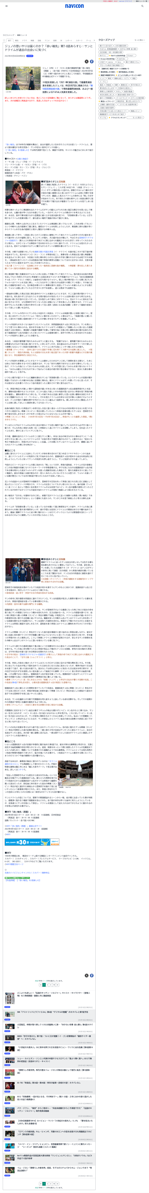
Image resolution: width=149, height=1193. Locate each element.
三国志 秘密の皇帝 (107, 108)
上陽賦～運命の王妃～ (108, 104)
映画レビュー (136, 111)
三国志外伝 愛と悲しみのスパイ (128, 101)
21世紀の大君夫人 (124, 88)
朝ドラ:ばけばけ (106, 46)
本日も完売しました (107, 95)
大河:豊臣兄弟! (121, 46)
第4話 (14, 682)
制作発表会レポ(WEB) (126, 72)
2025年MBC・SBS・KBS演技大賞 (111, 52)
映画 (32, 40)
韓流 (16, 40)
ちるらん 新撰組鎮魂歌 (108, 49)
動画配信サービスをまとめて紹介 (112, 114)
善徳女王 (124, 85)
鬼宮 (101, 85)
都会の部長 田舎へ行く (126, 95)
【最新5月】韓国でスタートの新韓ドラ (115, 69)
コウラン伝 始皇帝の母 (127, 104)
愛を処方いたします (107, 88)
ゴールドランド (121, 98)
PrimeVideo (122, 59)
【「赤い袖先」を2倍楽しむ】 (17, 150)
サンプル (103, 118)
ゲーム (88, 40)
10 (64, 985)
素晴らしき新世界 (106, 91)
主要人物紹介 (22, 159)
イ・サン (103, 82)
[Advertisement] (74, 21)
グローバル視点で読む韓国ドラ (111, 65)
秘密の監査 (128, 91)
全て (9, 40)
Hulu (120, 62)
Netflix (103, 55)
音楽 (55, 40)
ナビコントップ (8, 35)
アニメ (47, 40)
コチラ (20, 770)
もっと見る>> (135, 117)
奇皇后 (108, 85)
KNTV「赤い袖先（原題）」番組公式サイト (24, 826)
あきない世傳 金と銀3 (128, 49)
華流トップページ (107, 101)
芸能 (39, 40)
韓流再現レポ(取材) (108, 72)
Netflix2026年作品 (118, 56)
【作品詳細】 (10, 880)
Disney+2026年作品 (108, 59)
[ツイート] (86, 61)
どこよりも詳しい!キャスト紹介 (129, 75)
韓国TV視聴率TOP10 (108, 75)
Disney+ (131, 55)
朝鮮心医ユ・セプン (121, 78)
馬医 (134, 78)
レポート (69, 40)
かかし (118, 91)
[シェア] (92, 61)
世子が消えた (136, 85)
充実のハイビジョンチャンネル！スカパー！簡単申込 (27, 872)
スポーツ (79, 40)
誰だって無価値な (106, 98)
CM (61, 40)
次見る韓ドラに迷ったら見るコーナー (113, 111)
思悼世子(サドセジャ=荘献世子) (33, 654)
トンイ (102, 78)
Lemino (111, 62)
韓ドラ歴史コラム (132, 62)
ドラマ (24, 40)
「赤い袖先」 (10, 144)
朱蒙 (116, 85)
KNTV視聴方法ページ (15, 864)
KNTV (8, 834)
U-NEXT (102, 62)
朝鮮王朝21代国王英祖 (44, 252)
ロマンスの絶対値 (137, 98)
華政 (109, 78)
